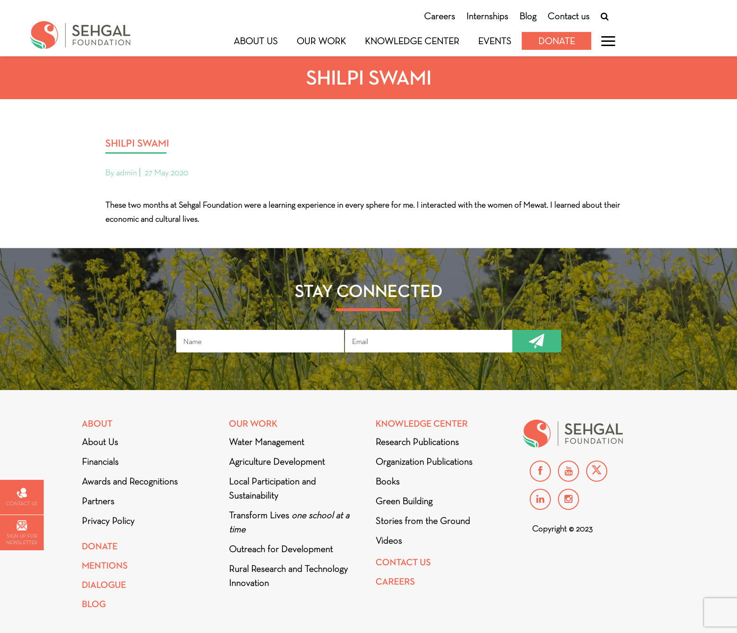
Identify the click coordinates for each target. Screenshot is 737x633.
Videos (389, 540)
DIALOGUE (104, 584)
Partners (98, 501)
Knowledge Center (412, 41)
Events (494, 41)
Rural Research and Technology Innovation (288, 575)
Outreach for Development (281, 549)
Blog (527, 16)
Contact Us (403, 562)
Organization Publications (424, 461)
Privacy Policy (108, 520)
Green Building (404, 501)
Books (388, 481)
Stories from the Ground (423, 520)
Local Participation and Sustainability (272, 488)
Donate (556, 41)
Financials (100, 461)
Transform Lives (289, 522)
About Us (256, 41)
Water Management (266, 441)
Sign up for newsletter (21, 533)
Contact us (568, 16)
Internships (487, 16)
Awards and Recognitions (130, 481)
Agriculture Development (277, 461)
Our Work (321, 41)
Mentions (105, 565)
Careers (439, 16)
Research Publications (417, 441)
